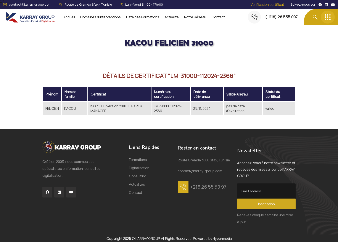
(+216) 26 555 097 (281, 16)
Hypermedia (222, 238)
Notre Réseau (195, 17)
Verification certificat (267, 4)
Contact (218, 17)
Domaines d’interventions (100, 17)
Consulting (137, 182)
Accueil (69, 17)
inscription (266, 227)
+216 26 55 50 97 (208, 200)
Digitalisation (139, 173)
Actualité (172, 17)
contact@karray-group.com (30, 4)
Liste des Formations (142, 17)
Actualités (137, 190)
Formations (138, 165)
